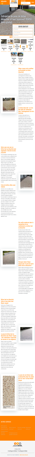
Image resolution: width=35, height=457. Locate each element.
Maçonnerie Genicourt (28, 428)
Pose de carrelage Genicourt (21, 428)
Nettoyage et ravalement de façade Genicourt (4, 427)
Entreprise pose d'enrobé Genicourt (4, 433)
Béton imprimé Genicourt (12, 428)
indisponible (3, 4)
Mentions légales (24, 454)
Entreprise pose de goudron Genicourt (13, 433)
